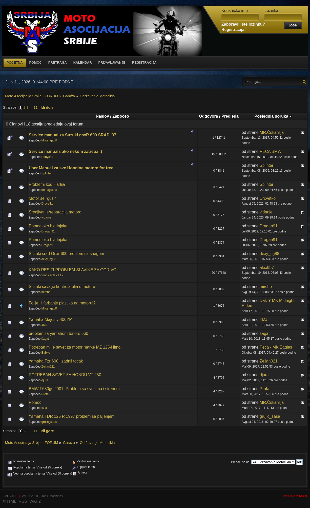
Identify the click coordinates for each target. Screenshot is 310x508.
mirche (46, 292)
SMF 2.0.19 (10, 496)
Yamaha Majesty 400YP (50, 319)
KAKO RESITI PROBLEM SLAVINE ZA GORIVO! (73, 270)
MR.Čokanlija (272, 132)
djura (45, 380)
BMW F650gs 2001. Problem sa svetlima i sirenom (74, 389)
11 (36, 107)
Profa (45, 394)
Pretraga (57, 62)
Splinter (47, 173)
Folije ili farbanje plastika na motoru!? (62, 303)
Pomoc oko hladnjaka (48, 226)
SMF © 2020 (29, 496)
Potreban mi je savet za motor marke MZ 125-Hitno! (75, 347)
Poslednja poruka (274, 116)
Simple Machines (51, 496)
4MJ (44, 325)
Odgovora (208, 116)
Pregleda (230, 116)
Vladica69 (48, 275)
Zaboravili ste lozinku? (243, 24)
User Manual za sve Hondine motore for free (71, 168)
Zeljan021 (48, 366)
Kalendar (82, 62)
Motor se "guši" (42, 198)
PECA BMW (270, 151)
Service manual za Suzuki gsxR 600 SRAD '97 (72, 135)
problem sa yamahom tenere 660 (58, 333)
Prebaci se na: (241, 462)
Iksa (44, 408)
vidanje (46, 217)
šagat (45, 338)
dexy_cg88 (49, 259)
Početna (15, 62)
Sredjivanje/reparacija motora (55, 212)
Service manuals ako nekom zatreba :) (65, 151)
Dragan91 (48, 231)
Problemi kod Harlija (47, 184)
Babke (46, 352)
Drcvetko (47, 203)
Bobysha (47, 157)
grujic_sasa (49, 422)
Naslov (102, 116)
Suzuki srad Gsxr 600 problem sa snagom (66, 253)
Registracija (144, 62)
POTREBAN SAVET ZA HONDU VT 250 (65, 375)
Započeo (120, 116)
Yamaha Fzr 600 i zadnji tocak (56, 361)
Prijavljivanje (112, 62)
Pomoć (35, 62)
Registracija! (233, 29)
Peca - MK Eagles (276, 347)
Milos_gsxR (49, 140)
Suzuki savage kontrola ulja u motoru (62, 286)
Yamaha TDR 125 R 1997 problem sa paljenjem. (72, 416)
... (32, 107)
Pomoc (35, 402)
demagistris (49, 190)
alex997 (267, 267)
